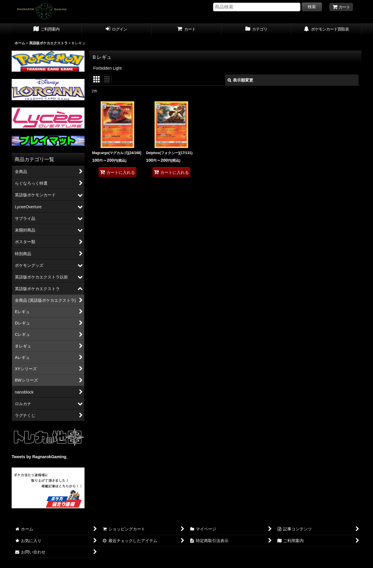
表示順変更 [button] (240, 80)
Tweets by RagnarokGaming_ (40, 456)
